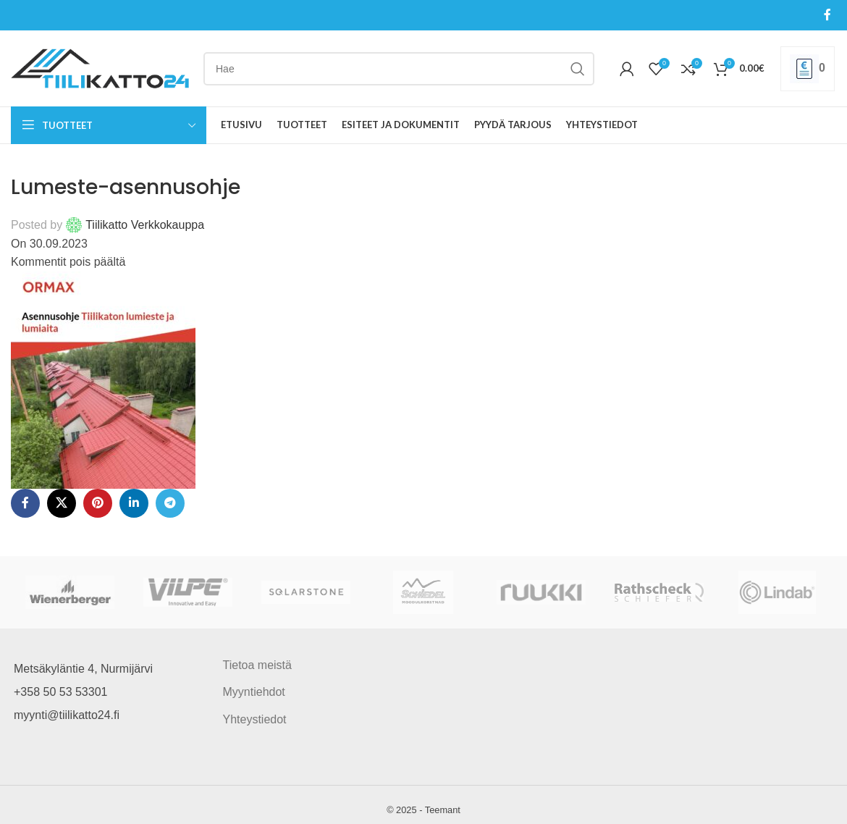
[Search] (398, 68)
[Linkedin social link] (133, 503)
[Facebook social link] (827, 15)
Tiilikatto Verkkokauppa (144, 225)
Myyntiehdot (254, 692)
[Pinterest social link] (97, 503)
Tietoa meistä (257, 665)
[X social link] (61, 503)
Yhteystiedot (255, 719)
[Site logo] (100, 68)
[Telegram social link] (170, 503)
